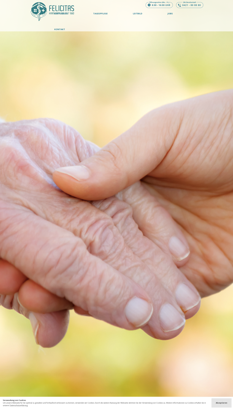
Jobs (170, 13)
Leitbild (137, 13)
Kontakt (59, 29)
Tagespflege (100, 13)
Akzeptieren (221, 403)
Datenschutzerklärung (19, 405)
